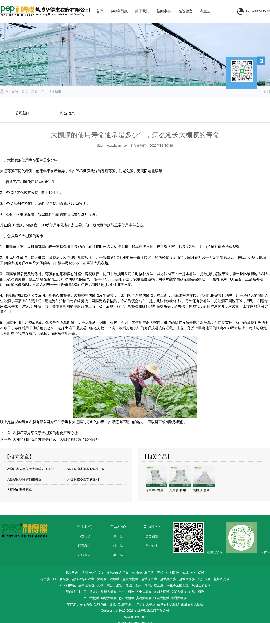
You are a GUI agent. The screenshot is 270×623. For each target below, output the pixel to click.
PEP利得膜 (61, 579)
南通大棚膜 (179, 598)
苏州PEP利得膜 (143, 572)
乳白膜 (118, 555)
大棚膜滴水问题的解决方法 (86, 469)
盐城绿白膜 (149, 579)
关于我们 (142, 11)
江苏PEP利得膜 (118, 572)
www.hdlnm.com (117, 145)
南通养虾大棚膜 (192, 604)
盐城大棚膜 (130, 579)
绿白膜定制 (74, 591)
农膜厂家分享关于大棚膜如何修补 (30, 469)
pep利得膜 (119, 11)
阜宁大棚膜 (91, 598)
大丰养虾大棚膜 (144, 604)
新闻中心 (164, 11)
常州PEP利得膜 (92, 572)
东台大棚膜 (126, 591)
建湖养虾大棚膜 (168, 604)
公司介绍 (84, 537)
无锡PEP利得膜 (168, 572)
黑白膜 (118, 537)
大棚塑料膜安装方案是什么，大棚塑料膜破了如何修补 (55, 439)
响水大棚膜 (109, 598)
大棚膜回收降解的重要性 (24, 479)
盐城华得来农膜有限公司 (30, 422)
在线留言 (185, 11)
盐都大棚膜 (196, 591)
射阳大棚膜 (126, 598)
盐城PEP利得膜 (193, 572)
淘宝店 (205, 11)
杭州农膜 (204, 579)
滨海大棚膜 (144, 598)
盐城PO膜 (125, 604)
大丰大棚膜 (144, 591)
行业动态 (67, 113)
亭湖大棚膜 (179, 591)
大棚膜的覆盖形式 (19, 489)
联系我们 (84, 546)
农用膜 (114, 579)
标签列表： (73, 572)
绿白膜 (118, 546)
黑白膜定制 (91, 591)
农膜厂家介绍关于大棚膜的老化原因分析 (44, 433)
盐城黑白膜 (168, 579)
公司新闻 (22, 113)
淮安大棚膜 (161, 598)
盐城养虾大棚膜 (105, 604)
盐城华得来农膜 (83, 579)
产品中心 (118, 526)
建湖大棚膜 (161, 591)
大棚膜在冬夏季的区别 (83, 479)
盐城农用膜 (222, 579)
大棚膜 (102, 579)
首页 (100, 11)
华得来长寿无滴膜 (79, 604)
